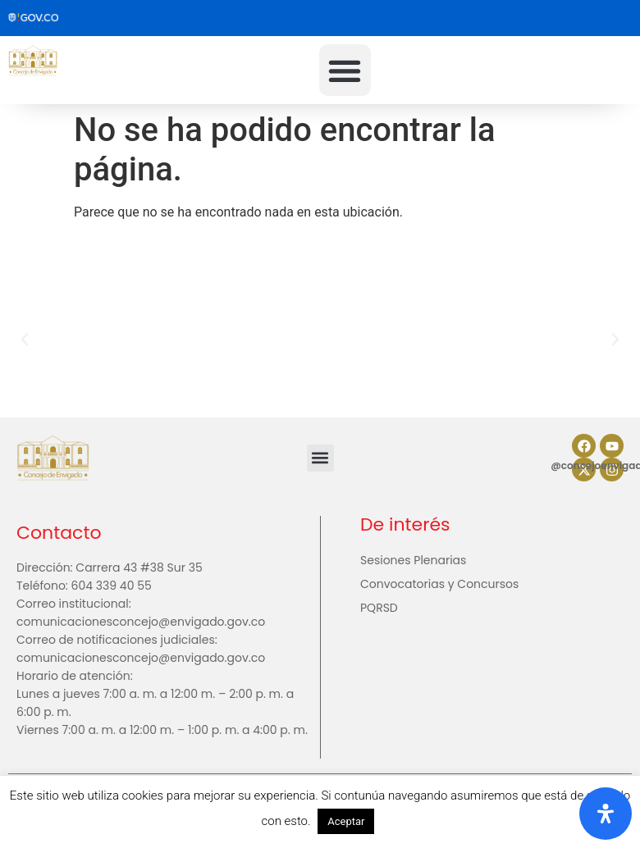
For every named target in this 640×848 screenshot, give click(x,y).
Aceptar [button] (345, 821)
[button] (345, 70)
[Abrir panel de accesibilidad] (605, 813)
